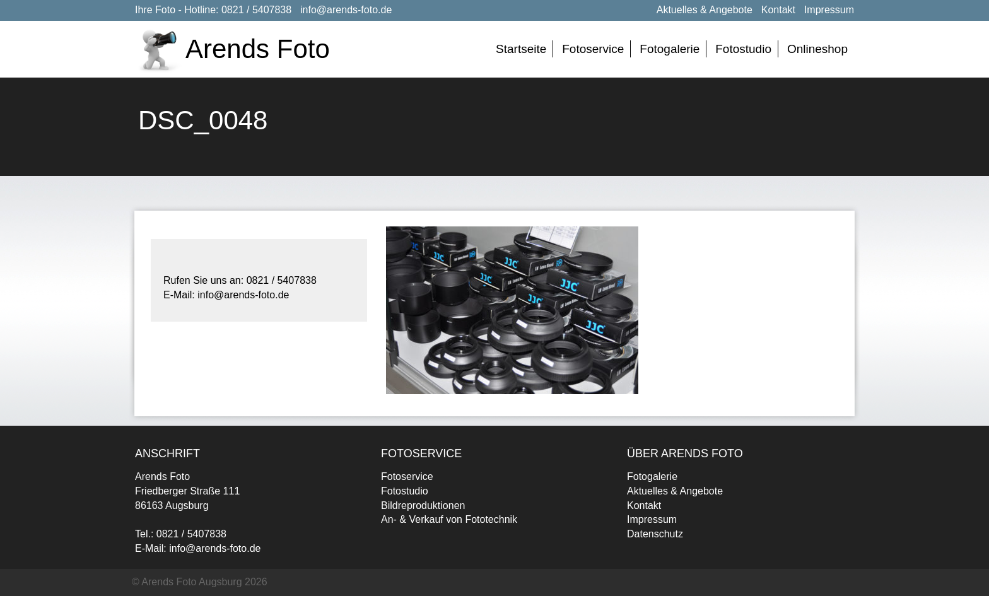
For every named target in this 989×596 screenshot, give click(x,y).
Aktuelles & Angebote (704, 9)
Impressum (829, 9)
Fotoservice (593, 49)
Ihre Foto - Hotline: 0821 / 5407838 (213, 9)
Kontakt (778, 9)
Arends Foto (257, 49)
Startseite (521, 49)
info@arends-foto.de (346, 9)
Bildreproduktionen (423, 505)
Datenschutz (655, 534)
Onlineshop (817, 49)
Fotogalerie (669, 49)
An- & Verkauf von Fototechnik (449, 519)
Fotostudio (743, 49)
